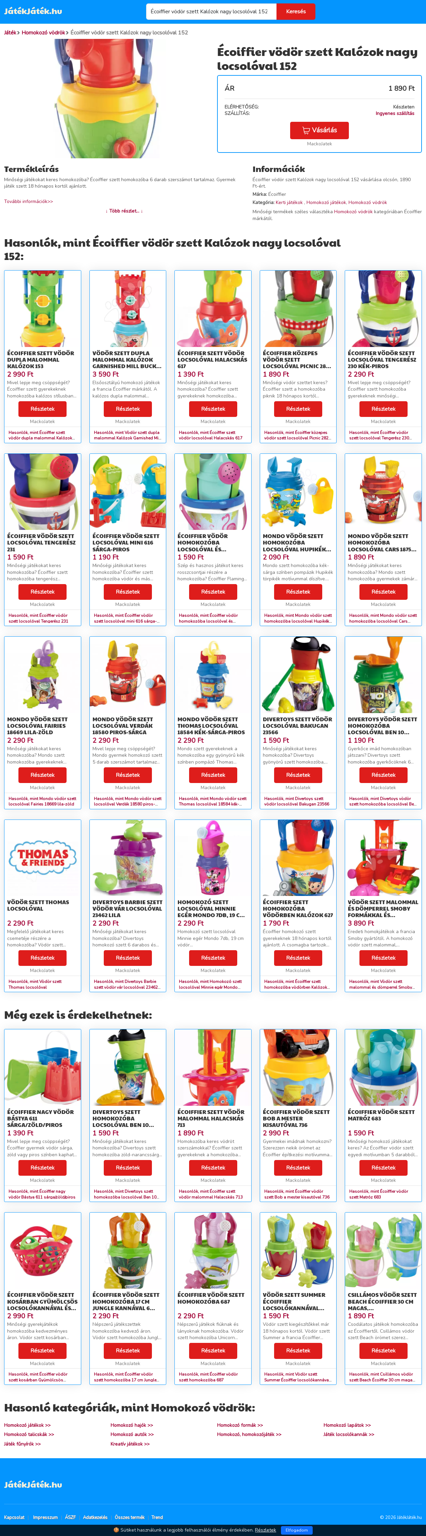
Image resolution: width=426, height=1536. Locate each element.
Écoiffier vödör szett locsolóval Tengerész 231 (41, 542)
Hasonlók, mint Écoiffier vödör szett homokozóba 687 (208, 1377)
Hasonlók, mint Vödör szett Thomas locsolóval (35, 984)
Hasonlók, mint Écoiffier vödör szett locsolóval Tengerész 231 (38, 618)
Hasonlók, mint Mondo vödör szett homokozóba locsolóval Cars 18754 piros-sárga (383, 621)
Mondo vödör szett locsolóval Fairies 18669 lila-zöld (37, 725)
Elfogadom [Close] (297, 1530)
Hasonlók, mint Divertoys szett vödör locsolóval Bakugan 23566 (296, 801)
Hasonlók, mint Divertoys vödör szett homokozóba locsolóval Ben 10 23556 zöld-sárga (382, 804)
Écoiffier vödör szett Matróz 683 (381, 1115)
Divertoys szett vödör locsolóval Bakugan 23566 (297, 725)
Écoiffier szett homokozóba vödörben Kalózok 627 (298, 908)
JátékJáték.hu (33, 10)
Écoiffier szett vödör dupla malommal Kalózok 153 (40, 359)
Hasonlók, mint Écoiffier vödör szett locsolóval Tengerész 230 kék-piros (379, 438)
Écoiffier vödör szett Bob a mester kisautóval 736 (296, 1118)
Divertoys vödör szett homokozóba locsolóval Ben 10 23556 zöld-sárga (382, 729)
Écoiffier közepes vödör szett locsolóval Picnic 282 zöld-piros (296, 363)
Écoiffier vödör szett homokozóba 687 (211, 1298)
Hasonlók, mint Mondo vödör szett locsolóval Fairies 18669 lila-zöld (42, 801)
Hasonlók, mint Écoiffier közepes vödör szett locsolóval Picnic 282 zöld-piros (296, 438)
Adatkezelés (95, 1518)
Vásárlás (319, 130)
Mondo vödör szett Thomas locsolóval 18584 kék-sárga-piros (211, 725)
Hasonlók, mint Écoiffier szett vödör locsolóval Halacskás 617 (210, 435)
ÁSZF (70, 1518)
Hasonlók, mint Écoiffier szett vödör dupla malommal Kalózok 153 (40, 438)
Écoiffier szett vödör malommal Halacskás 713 (211, 1118)
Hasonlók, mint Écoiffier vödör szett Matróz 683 (378, 1194)
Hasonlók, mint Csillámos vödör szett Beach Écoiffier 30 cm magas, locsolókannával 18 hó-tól (382, 1380)
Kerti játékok (290, 202)
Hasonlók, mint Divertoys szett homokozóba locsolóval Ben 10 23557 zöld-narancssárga (125, 1197)
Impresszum (45, 1518)
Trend (157, 1518)
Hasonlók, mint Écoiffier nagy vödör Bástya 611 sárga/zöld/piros (42, 1194)
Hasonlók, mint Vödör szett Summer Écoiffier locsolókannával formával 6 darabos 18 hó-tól (297, 1380)
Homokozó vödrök (368, 202)
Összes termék (129, 1518)
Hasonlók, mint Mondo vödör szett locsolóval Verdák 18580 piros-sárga (127, 804)
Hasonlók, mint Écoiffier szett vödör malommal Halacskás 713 (211, 1194)
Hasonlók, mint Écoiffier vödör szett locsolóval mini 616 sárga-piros (125, 621)
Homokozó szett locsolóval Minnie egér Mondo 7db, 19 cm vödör (211, 912)
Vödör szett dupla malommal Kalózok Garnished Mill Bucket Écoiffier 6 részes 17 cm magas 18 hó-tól (128, 366)
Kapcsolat (14, 1518)
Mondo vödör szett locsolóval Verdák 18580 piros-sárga (123, 725)
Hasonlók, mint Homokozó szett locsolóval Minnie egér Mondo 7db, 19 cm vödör (210, 987)
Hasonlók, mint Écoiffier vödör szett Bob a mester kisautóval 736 (296, 1194)
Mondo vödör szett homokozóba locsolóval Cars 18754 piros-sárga (381, 546)
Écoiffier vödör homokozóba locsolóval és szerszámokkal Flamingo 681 (203, 549)
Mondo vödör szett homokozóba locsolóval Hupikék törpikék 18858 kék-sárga (294, 549)
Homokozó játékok (326, 202)
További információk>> (28, 201)
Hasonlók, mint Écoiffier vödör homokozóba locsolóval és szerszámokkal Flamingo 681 (208, 621)
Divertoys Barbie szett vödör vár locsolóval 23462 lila (127, 908)
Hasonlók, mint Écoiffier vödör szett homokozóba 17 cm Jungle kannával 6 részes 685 (125, 1380)
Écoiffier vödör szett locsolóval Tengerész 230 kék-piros (382, 359)
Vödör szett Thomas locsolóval (38, 905)
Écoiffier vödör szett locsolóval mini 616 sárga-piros (126, 542)
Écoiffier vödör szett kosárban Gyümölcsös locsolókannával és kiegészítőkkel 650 (42, 1304)
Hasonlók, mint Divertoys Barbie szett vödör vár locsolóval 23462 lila (126, 987)
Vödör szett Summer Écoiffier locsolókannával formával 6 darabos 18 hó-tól (297, 1308)
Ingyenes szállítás (395, 113)
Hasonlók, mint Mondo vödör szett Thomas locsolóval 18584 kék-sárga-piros (212, 804)
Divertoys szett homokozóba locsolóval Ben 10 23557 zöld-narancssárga (121, 1125)
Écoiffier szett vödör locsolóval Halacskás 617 (212, 359)
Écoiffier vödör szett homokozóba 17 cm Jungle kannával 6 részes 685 (126, 1304)
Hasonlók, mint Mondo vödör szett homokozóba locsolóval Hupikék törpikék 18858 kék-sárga (298, 621)
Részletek (42, 409)
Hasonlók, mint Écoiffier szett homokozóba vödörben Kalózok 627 (295, 987)
